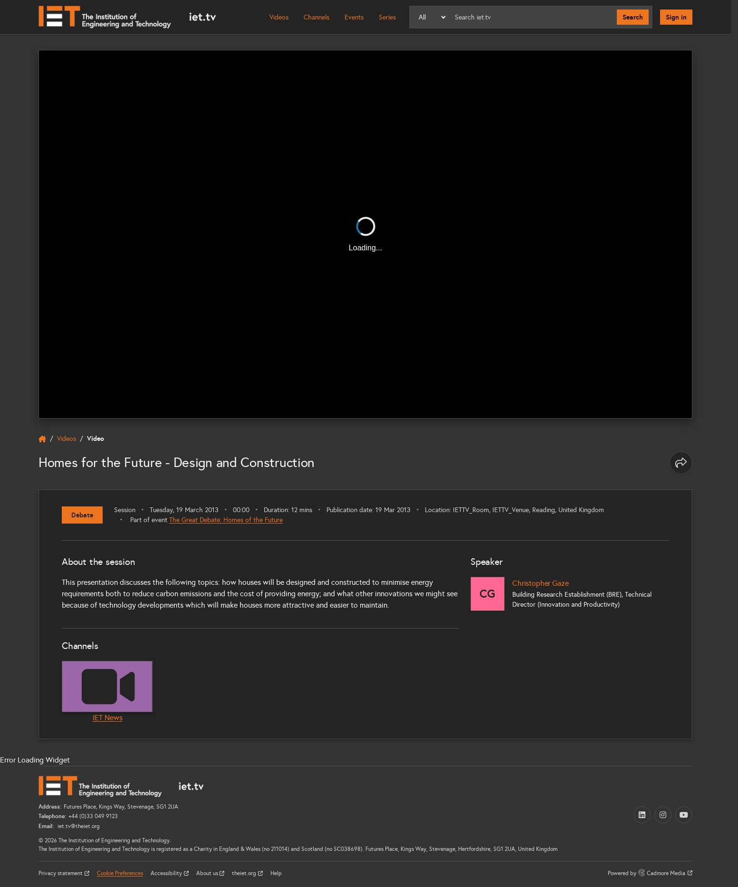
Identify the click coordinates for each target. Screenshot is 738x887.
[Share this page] (681, 462)
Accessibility (167, 873)
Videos (278, 17)
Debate (82, 515)
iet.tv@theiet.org (78, 826)
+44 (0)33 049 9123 (93, 816)
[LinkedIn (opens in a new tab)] (642, 814)
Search (633, 17)
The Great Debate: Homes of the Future (226, 520)
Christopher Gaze (540, 583)
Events (354, 17)
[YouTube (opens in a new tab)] (683, 814)
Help (276, 873)
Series (387, 17)
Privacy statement (61, 873)
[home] (42, 439)
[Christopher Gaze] (487, 594)
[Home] (127, 17)
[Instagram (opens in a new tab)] (662, 814)
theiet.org (245, 873)
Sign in (676, 17)
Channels (316, 17)
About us (208, 873)
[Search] (532, 17)
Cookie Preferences (120, 873)
